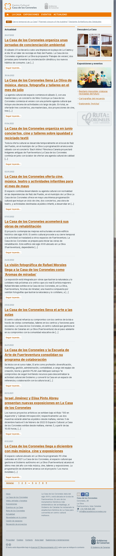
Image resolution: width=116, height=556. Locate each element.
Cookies (20, 540)
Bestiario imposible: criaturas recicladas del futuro (93, 92)
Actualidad (60, 14)
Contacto (29, 540)
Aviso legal (39, 540)
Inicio (8, 494)
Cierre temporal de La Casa (24, 21)
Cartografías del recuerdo (92, 98)
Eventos (46, 14)
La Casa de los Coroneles (17, 497)
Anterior (10, 483)
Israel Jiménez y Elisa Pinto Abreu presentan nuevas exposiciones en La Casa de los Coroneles (39, 403)
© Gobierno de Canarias (100, 547)
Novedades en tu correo (16, 517)
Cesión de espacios (14, 521)
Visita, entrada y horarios (16, 501)
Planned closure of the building (53, 21)
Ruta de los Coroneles (15, 511)
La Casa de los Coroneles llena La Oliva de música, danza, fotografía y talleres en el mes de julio (38, 85)
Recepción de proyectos (16, 524)
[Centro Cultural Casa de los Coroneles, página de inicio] (31, 6)
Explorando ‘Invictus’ (89, 103)
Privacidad (10, 540)
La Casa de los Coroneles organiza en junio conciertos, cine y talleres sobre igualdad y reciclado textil (39, 133)
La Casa (16, 14)
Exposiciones (31, 14)
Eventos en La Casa (14, 507)
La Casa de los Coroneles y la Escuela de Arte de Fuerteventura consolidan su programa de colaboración (37, 354)
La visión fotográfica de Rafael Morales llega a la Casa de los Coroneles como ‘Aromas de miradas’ (35, 269)
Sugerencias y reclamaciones (57, 540)
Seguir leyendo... (13, 68)
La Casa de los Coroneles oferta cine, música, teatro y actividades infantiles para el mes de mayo (39, 181)
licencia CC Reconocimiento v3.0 (44, 547)
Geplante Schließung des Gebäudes (85, 21)
